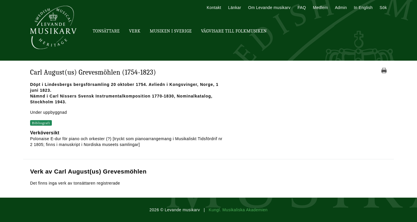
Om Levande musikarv (269, 7)
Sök (383, 7)
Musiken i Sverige (171, 31)
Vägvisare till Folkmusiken (234, 31)
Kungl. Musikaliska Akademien (238, 209)
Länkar (234, 7)
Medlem (320, 7)
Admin (341, 7)
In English (363, 7)
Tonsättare (106, 31)
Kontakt (214, 7)
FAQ (301, 7)
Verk (134, 31)
